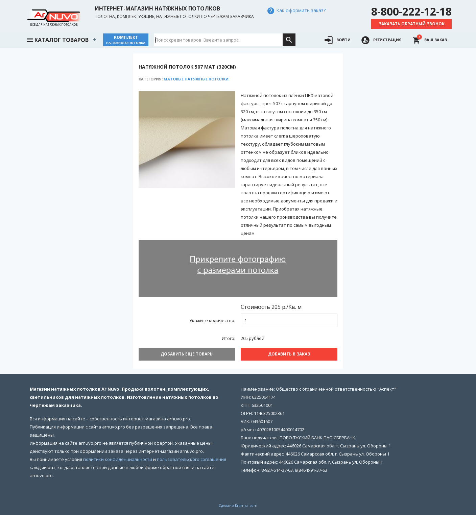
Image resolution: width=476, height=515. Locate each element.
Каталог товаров (57, 39)
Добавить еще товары (187, 354)
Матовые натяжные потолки (196, 78)
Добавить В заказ (289, 354)
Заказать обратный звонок (412, 24)
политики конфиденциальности (117, 459)
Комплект (125, 39)
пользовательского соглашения (191, 459)
